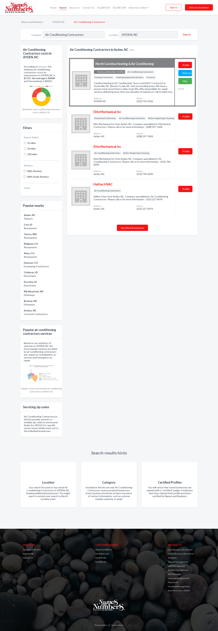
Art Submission (102, 553)
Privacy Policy (101, 625)
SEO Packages (174, 574)
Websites (172, 558)
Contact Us (88, 7)
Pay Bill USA (103, 7)
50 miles (31, 148)
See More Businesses (132, 227)
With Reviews (34, 171)
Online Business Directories (181, 553)
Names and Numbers (32, 21)
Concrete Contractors (36, 314)
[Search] (186, 34)
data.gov (42, 66)
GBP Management (176, 566)
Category (37, 34)
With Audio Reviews (38, 176)
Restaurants (30, 228)
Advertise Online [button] (138, 7)
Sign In (173, 7)
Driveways (29, 295)
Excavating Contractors (36, 266)
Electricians (30, 275)
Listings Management (178, 562)
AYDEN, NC (58, 21)
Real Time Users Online (179, 590)
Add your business (199, 7)
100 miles (32, 154)
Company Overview (32, 549)
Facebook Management (179, 586)
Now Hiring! (28, 553)
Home (53, 7)
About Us (74, 7)
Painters (28, 218)
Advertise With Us (103, 549)
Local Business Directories (180, 549)
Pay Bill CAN (119, 7)
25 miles (31, 142)
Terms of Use (117, 625)
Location (113, 34)
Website (187, 73)
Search (63, 7)
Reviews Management (178, 570)
